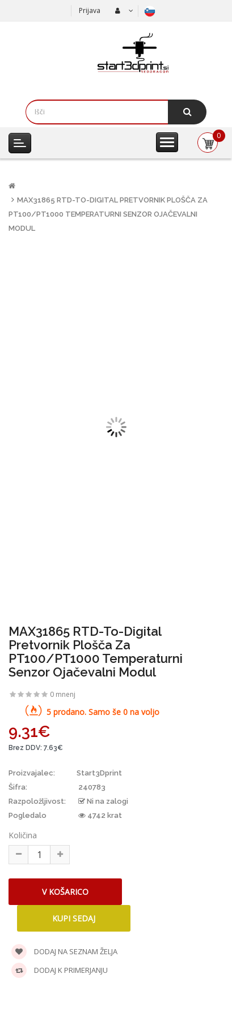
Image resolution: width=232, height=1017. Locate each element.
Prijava (89, 10)
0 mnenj (62, 694)
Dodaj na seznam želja (64, 951)
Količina (23, 835)
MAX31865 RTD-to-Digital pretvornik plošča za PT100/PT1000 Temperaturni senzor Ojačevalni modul (108, 214)
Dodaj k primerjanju (59, 970)
